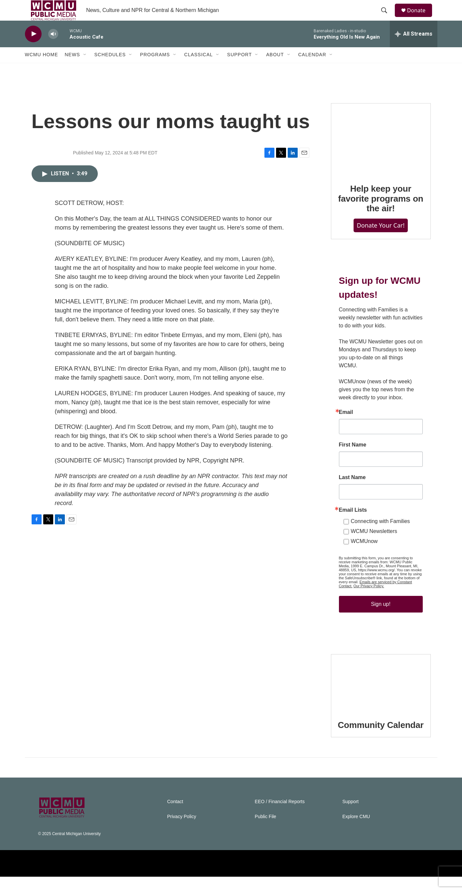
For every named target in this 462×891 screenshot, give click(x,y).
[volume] (53, 48)
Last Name (352, 491)
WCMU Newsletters (374, 545)
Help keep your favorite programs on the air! (380, 213)
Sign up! (380, 618)
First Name (353, 459)
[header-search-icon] (387, 18)
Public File (265, 830)
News (72, 69)
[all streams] (413, 48)
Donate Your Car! (381, 240)
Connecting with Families (380, 535)
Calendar (312, 69)
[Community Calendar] (380, 697)
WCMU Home (41, 69)
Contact (175, 815)
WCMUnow (364, 555)
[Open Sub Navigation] (85, 69)
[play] (33, 48)
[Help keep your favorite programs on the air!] (380, 153)
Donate (420, 17)
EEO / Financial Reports (280, 815)
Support (239, 69)
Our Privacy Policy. (369, 600)
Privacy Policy (181, 830)
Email (346, 426)
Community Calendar (381, 739)
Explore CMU (356, 830)
